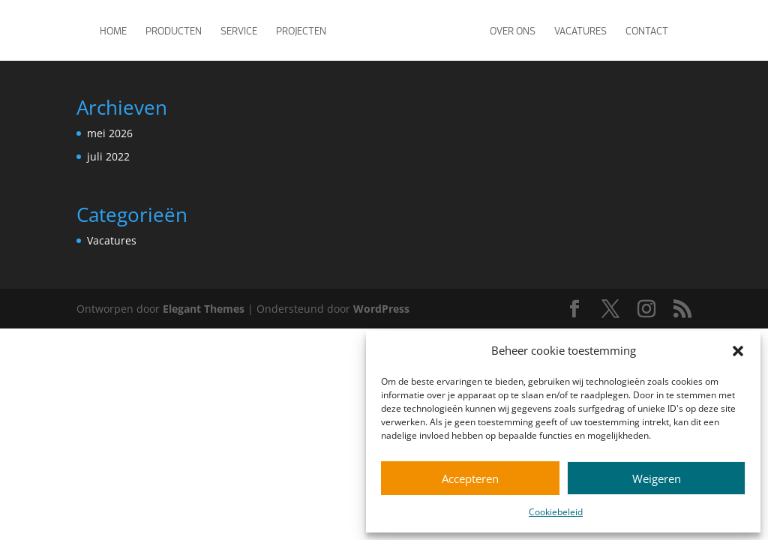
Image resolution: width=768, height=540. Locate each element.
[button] (738, 351)
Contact (647, 31)
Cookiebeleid (556, 512)
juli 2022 (108, 156)
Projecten (301, 31)
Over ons (513, 31)
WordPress (381, 309)
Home (113, 31)
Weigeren (656, 478)
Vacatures (580, 31)
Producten (174, 31)
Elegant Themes (203, 309)
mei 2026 (110, 133)
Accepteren (470, 478)
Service (238, 31)
